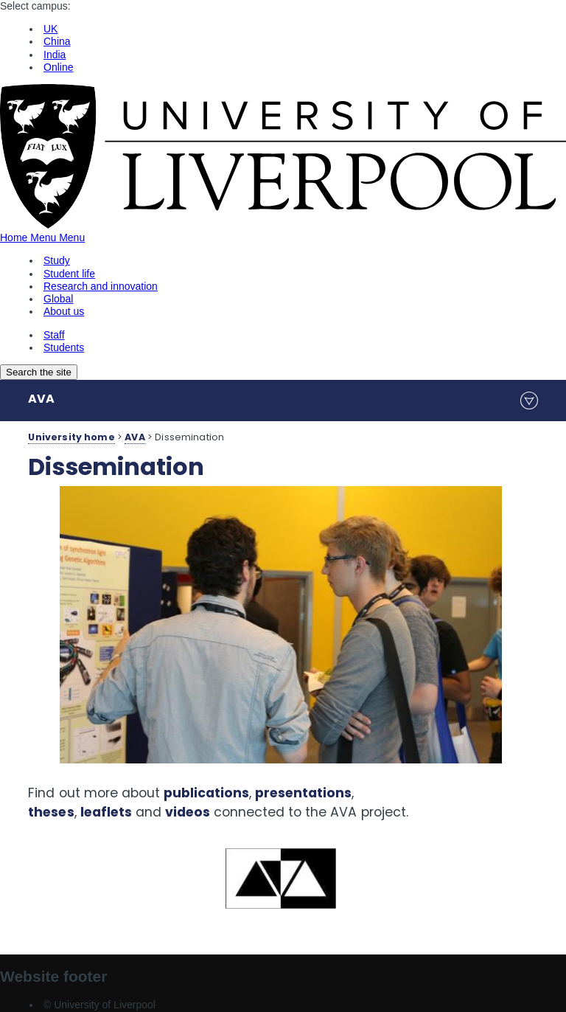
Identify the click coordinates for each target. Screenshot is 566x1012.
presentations (303, 793)
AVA (41, 398)
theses (51, 812)
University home (71, 437)
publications (206, 793)
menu (529, 400)
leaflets (106, 812)
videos (187, 812)
